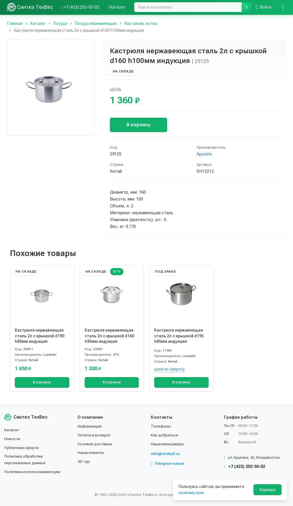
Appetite (204, 154)
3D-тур (84, 462)
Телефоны (161, 427)
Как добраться (165, 435)
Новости (12, 439)
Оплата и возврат (95, 435)
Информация (90, 427)
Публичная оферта (21, 448)
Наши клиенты (91, 453)
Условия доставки (95, 444)
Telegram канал (168, 464)
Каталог (12, 430)
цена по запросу (169, 369)
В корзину (138, 124)
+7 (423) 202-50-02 (244, 467)
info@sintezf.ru (165, 454)
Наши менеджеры (167, 444)
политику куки (192, 492)
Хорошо (268, 489)
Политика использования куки (32, 472)
